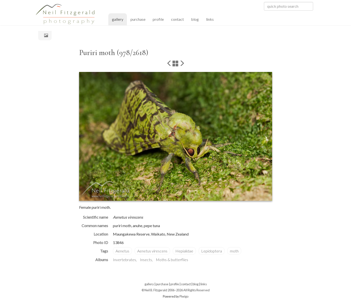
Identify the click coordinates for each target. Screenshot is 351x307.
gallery (119, 18)
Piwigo (183, 296)
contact (177, 19)
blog (195, 19)
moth (234, 251)
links (210, 19)
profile (158, 19)
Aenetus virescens (152, 251)
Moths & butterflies (172, 259)
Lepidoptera (211, 251)
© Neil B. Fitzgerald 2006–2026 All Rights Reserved (176, 290)
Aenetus (122, 251)
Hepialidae (184, 251)
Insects (146, 259)
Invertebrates (124, 259)
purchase (138, 19)
